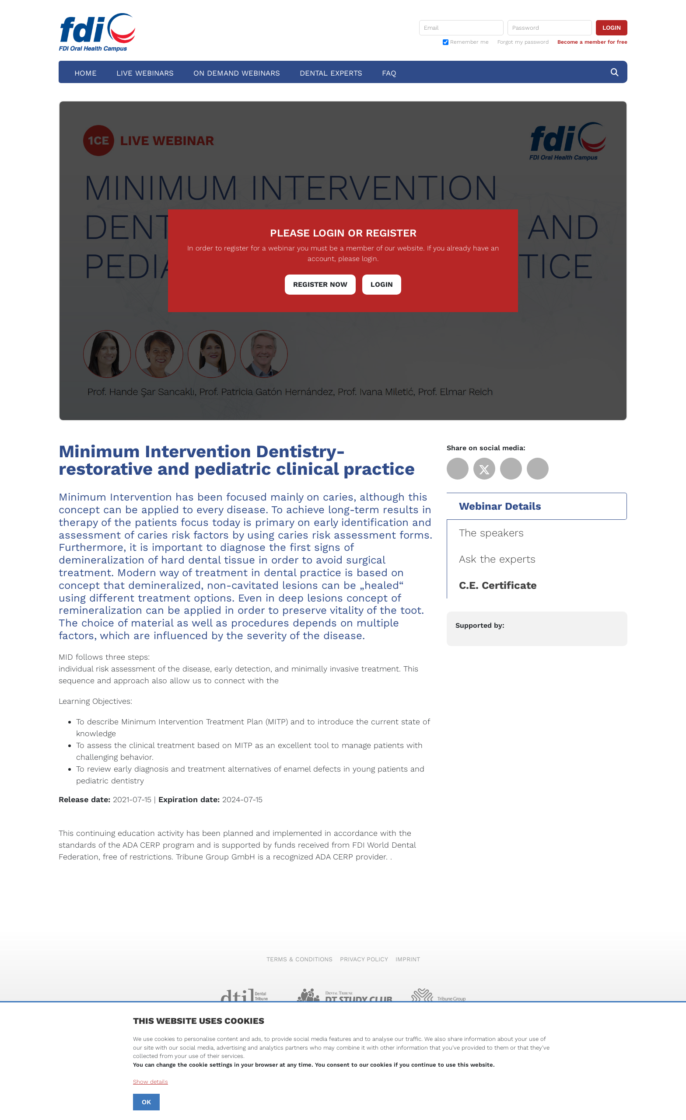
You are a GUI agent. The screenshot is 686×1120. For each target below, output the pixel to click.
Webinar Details (500, 506)
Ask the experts (497, 559)
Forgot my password (523, 42)
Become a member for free (592, 42)
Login (382, 284)
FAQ (389, 73)
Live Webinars (145, 73)
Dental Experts (331, 73)
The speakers (491, 533)
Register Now (320, 284)
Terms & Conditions (299, 959)
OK (146, 1102)
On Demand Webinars (236, 73)
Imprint (408, 959)
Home (85, 73)
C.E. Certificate (498, 585)
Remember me (469, 42)
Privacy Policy (364, 959)
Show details (150, 1081)
